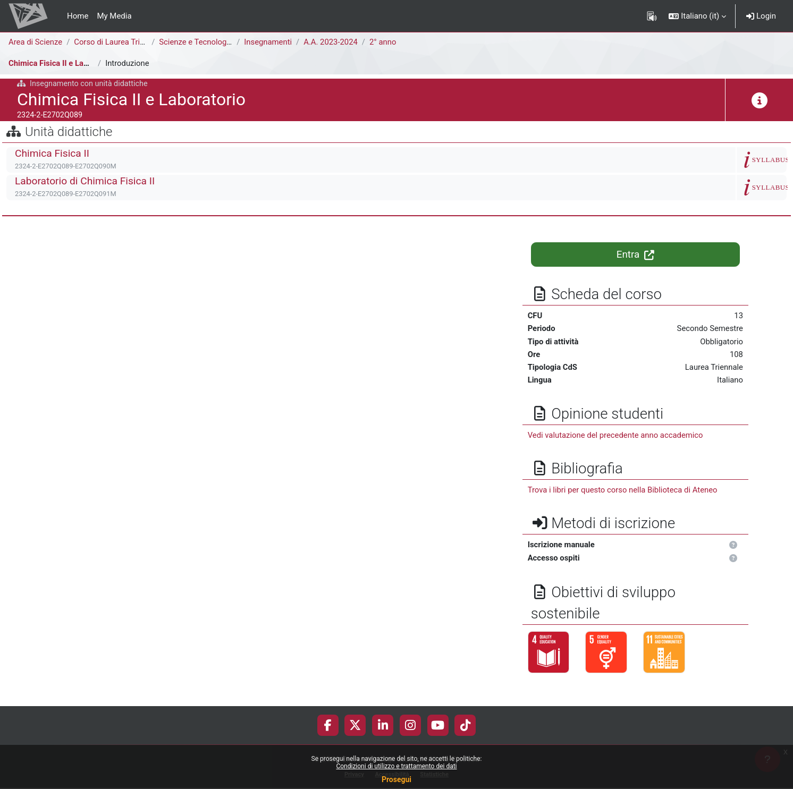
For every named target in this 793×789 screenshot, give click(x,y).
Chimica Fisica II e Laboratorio (63, 63)
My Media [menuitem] (114, 16)
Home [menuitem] (77, 16)
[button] (697, 16)
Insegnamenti (269, 42)
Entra (635, 254)
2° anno (385, 42)
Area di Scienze (36, 42)
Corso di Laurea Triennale (120, 42)
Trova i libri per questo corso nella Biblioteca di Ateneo (624, 491)
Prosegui (396, 779)
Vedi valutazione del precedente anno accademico (616, 435)
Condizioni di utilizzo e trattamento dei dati (396, 766)
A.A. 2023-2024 (332, 42)
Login (761, 16)
